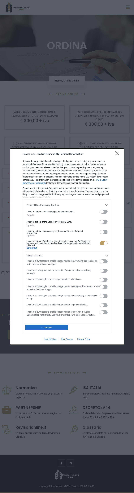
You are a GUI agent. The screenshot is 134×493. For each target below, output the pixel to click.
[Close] (118, 154)
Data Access (67, 339)
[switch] (104, 212)
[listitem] (67, 205)
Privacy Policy (83, 339)
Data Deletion (50, 339)
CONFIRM (46, 327)
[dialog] (67, 247)
